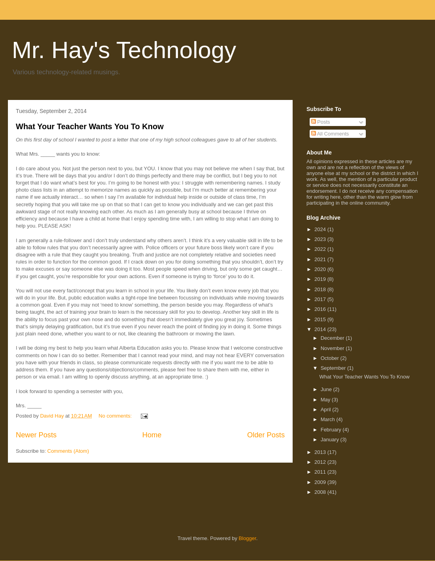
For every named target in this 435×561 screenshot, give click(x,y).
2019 (320, 279)
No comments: (115, 416)
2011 (320, 472)
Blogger (247, 538)
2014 (320, 329)
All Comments (330, 134)
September (334, 368)
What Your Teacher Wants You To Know (90, 126)
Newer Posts (36, 435)
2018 (320, 289)
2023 (320, 239)
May (326, 400)
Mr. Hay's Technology (124, 50)
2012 (320, 462)
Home (152, 435)
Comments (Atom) (68, 451)
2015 (320, 319)
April (327, 409)
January (330, 439)
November (333, 348)
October (330, 358)
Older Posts (266, 435)
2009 (320, 482)
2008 (320, 492)
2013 (320, 452)
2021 (320, 259)
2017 (320, 299)
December (333, 338)
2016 (320, 309)
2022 (320, 249)
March (329, 419)
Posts (320, 122)
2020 (320, 269)
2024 (320, 229)
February (332, 430)
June (327, 389)
